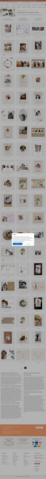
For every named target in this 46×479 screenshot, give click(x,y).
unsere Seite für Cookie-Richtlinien (18, 241)
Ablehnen (28, 243)
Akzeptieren (17, 243)
